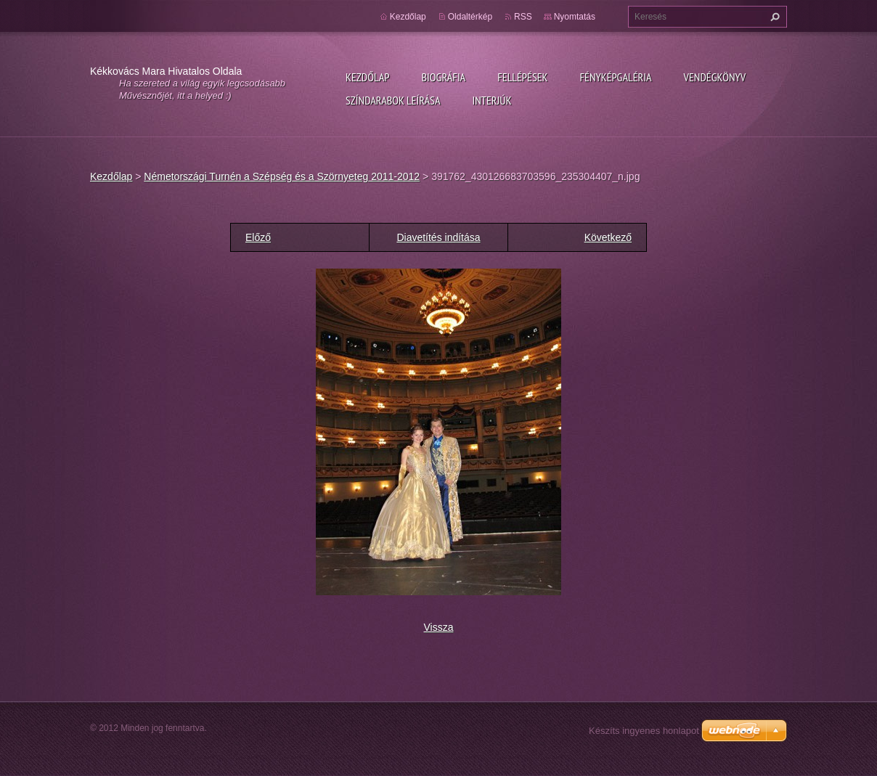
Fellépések (522, 77)
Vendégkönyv (715, 77)
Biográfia (443, 77)
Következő (608, 237)
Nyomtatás (574, 17)
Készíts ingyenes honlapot (644, 730)
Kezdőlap (367, 77)
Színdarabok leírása (393, 100)
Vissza (439, 627)
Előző (258, 237)
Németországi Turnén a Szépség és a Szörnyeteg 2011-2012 (282, 176)
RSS (523, 17)
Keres (773, 17)
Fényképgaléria (616, 77)
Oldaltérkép (470, 17)
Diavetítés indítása (438, 237)
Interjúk (491, 100)
